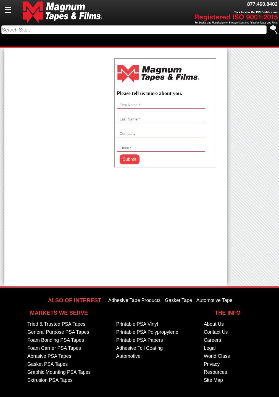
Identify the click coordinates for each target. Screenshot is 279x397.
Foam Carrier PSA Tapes (54, 348)
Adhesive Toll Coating (139, 348)
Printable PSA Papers (139, 340)
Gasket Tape (178, 300)
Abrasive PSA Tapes (49, 356)
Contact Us (216, 332)
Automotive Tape (214, 300)
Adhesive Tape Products (134, 300)
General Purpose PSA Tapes (58, 332)
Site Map (213, 380)
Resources (215, 372)
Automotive (128, 356)
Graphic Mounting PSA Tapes (59, 372)
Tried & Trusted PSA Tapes (56, 324)
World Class (217, 356)
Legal (210, 348)
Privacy (212, 364)
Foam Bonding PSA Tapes (55, 340)
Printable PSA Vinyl (137, 324)
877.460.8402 (262, 4)
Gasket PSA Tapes (47, 364)
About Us (214, 324)
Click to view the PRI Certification (256, 12)
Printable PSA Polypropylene (147, 332)
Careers (212, 340)
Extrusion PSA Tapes (50, 380)
